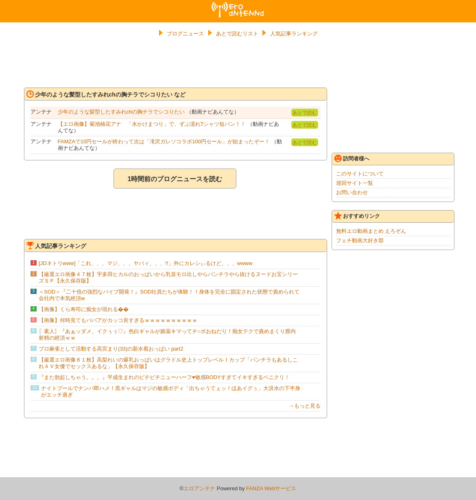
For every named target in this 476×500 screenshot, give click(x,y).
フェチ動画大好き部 (360, 240)
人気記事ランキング (294, 34)
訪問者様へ (351, 158)
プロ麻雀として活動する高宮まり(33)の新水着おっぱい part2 (111, 349)
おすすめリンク (357, 215)
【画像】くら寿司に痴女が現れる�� (84, 309)
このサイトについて (360, 174)
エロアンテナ (238, 5)
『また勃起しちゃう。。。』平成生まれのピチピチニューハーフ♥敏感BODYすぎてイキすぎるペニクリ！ (164, 377)
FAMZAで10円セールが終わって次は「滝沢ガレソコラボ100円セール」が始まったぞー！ (164, 141)
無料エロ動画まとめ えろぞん (371, 231)
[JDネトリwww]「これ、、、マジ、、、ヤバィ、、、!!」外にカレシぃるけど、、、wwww (145, 263)
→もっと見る (305, 406)
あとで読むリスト (237, 34)
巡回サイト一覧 (354, 183)
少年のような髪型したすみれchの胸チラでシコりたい (121, 112)
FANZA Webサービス (271, 488)
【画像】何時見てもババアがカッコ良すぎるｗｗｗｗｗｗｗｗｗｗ (118, 320)
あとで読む (305, 113)
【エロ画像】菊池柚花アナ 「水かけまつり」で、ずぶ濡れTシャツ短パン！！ (152, 124)
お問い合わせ (352, 192)
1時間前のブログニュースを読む (175, 178)
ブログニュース (185, 34)
